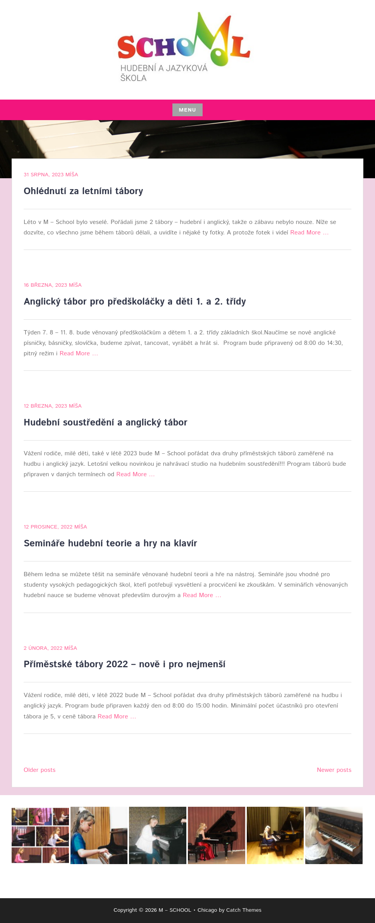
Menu (187, 110)
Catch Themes (243, 910)
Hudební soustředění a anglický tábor (106, 422)
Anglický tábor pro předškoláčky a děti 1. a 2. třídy (135, 301)
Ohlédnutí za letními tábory (83, 191)
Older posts (39, 770)
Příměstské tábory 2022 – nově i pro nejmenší (124, 664)
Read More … (309, 232)
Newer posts (334, 770)
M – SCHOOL (174, 910)
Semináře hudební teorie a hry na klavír (110, 543)
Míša (71, 175)
